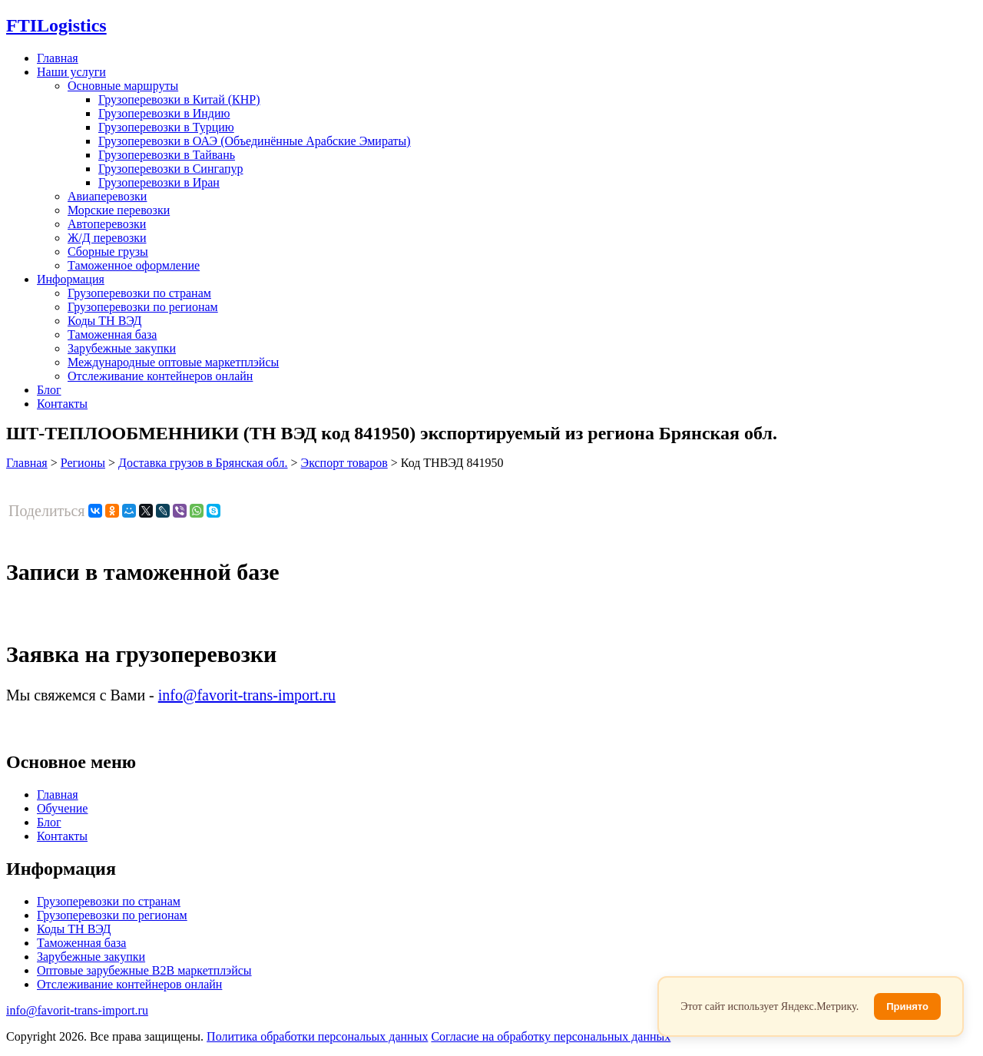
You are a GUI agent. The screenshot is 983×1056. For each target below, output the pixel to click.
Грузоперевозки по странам (139, 293)
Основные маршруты (123, 85)
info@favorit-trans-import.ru (247, 695)
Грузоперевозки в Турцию (166, 127)
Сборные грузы (108, 251)
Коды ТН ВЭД (104, 320)
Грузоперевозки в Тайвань (166, 154)
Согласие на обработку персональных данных (550, 1036)
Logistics (56, 25)
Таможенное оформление (134, 265)
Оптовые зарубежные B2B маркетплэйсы (144, 970)
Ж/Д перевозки (107, 237)
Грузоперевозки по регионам (143, 306)
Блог (49, 389)
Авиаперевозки (107, 196)
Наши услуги (71, 71)
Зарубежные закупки (122, 348)
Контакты (62, 403)
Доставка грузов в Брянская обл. (203, 462)
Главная (57, 58)
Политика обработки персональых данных (317, 1036)
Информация (70, 279)
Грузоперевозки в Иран (159, 182)
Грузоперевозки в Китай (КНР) (179, 99)
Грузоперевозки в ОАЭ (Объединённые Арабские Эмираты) (254, 140)
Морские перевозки (119, 210)
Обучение (62, 808)
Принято (907, 1006)
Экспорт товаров (344, 462)
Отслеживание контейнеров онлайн (160, 375)
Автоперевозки (107, 223)
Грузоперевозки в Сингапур (170, 168)
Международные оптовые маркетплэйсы (173, 362)
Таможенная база (112, 334)
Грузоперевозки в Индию (164, 113)
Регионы (83, 462)
